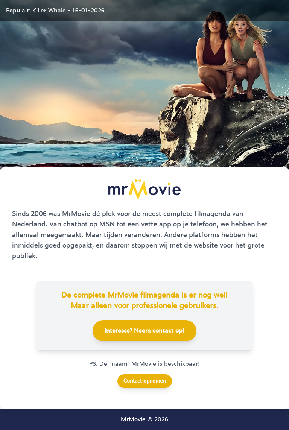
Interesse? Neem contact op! (144, 331)
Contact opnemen (144, 381)
